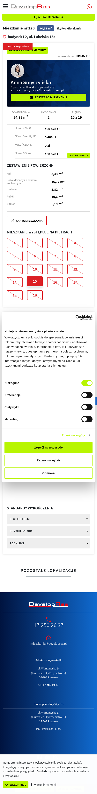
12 (75, 269)
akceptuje (15, 785)
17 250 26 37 (48, 625)
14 (15, 282)
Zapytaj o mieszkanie (48, 97)
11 (55, 269)
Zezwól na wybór (48, 460)
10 (35, 269)
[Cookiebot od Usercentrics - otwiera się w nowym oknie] (75, 317)
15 (35, 281)
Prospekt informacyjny (27, 50)
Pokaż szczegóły (73, 435)
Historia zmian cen (79, 155)
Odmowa (48, 473)
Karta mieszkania (26, 221)
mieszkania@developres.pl (48, 643)
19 (35, 295)
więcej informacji (43, 785)
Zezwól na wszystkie (48, 447)
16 (55, 282)
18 (15, 295)
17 (75, 282)
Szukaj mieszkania (48, 17)
